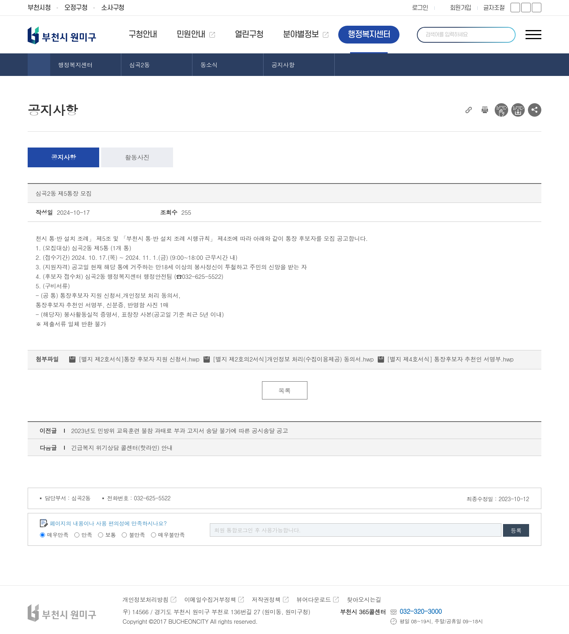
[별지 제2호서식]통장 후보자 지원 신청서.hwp (139, 359)
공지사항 (63, 157)
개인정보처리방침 (145, 599)
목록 (284, 390)
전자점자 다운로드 (518, 110)
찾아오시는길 (364, 599)
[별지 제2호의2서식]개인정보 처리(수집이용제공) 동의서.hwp (293, 359)
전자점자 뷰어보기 (501, 110)
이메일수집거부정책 (210, 599)
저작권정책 (266, 599)
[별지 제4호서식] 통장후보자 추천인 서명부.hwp (450, 359)
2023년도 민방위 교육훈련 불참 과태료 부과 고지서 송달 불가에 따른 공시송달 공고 (179, 430)
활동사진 (137, 157)
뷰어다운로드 (313, 599)
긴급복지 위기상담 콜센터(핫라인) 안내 (122, 447)
